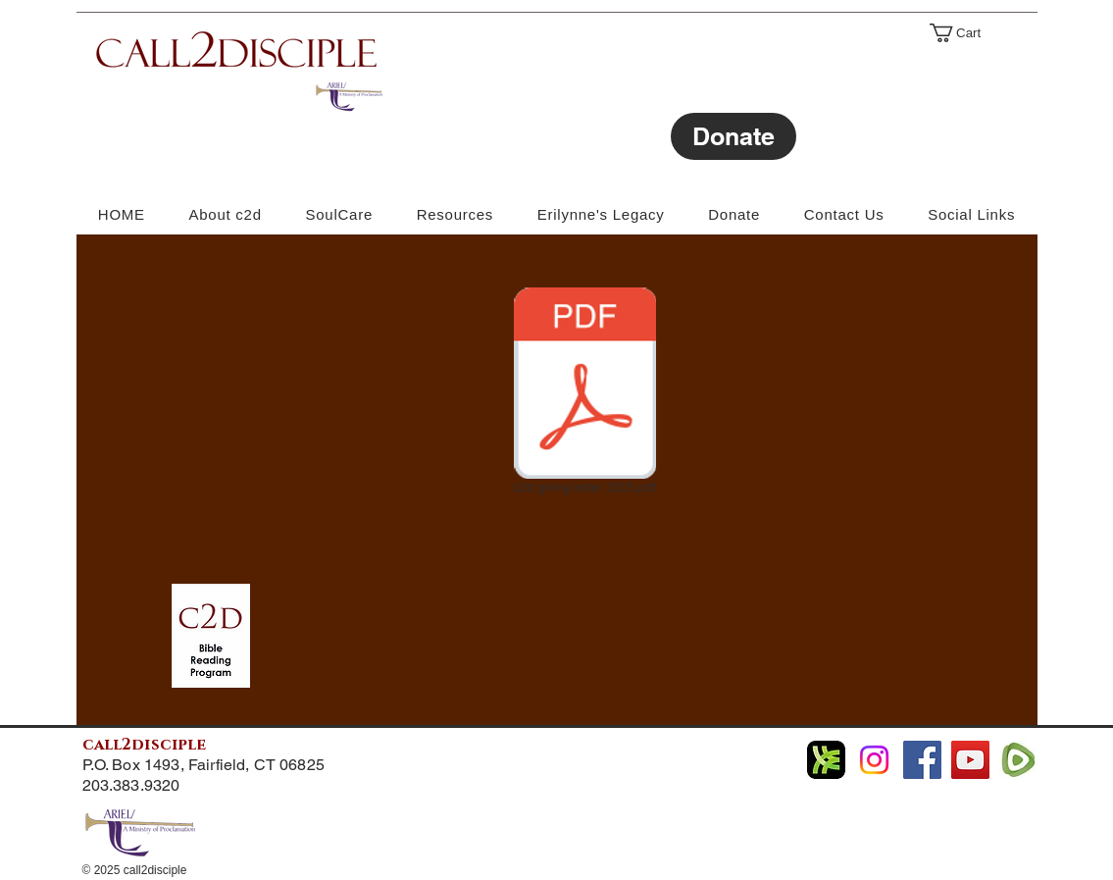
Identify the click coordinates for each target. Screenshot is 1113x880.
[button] (971, 213)
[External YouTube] (258, 386)
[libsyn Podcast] (826, 760)
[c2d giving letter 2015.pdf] (585, 394)
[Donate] (733, 136)
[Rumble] (1018, 760)
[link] (964, 33)
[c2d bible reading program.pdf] (211, 637)
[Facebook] (922, 760)
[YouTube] (970, 760)
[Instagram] (874, 760)
